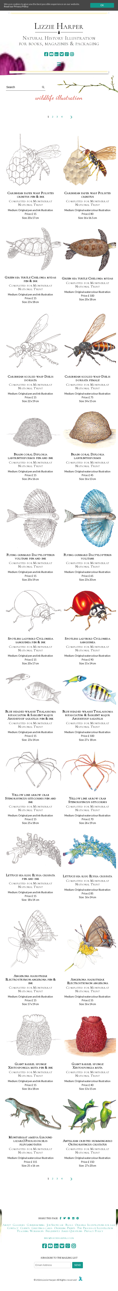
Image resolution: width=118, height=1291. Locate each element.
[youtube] (51, 54)
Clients (25, 1228)
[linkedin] (56, 54)
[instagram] (72, 54)
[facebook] (46, 54)
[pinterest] (67, 54)
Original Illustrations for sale (95, 1225)
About (7, 1225)
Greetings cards (42, 1228)
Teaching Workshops (30, 1231)
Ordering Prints (64, 1228)
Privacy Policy (93, 1231)
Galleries (19, 1225)
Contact (12, 1228)
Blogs (69, 1225)
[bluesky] (61, 54)
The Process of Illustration (95, 1228)
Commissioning (36, 1225)
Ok (102, 5)
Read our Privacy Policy (16, 6)
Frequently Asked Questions (64, 1231)
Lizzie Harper (58, 26)
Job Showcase (55, 1225)
